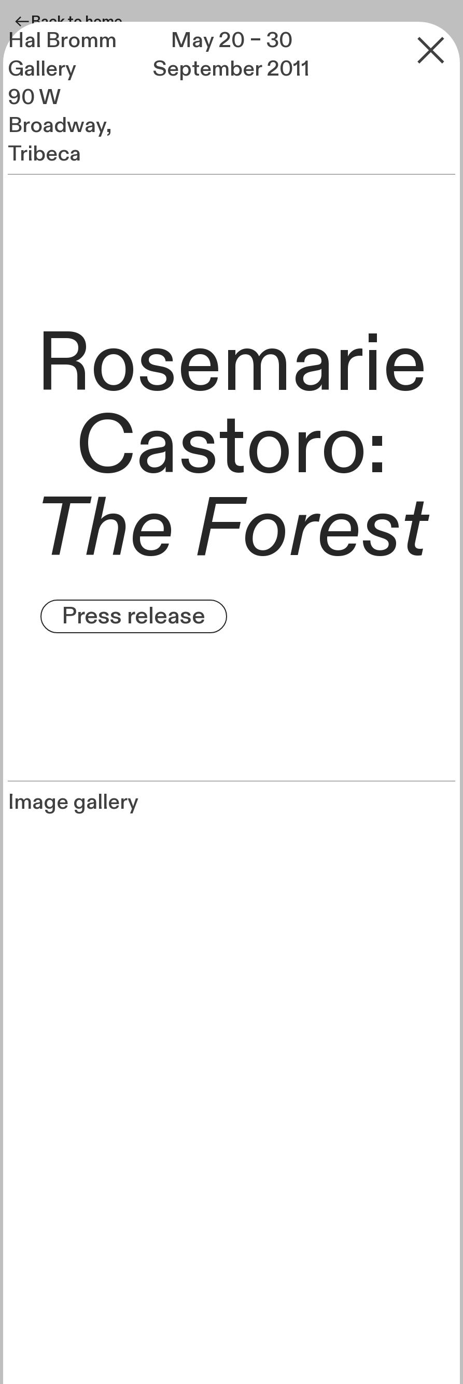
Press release (133, 616)
